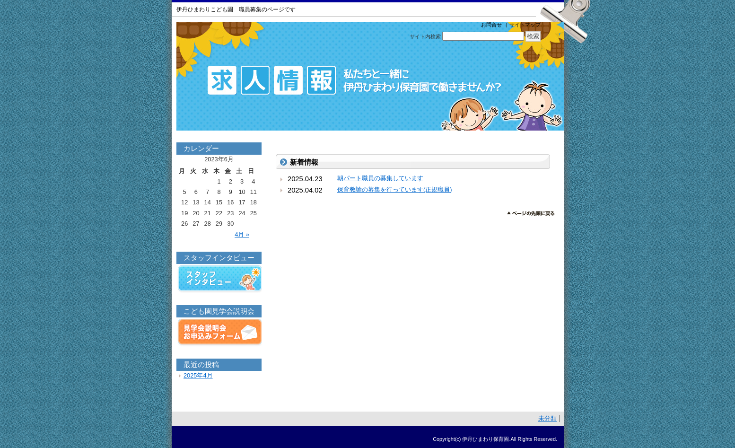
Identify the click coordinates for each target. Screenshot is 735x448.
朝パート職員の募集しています (380, 178)
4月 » (242, 234)
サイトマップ (525, 24)
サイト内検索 (425, 36)
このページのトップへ (531, 213)
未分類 (547, 418)
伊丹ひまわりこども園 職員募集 (370, 76)
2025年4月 (198, 375)
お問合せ (491, 24)
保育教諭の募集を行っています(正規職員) (394, 189)
